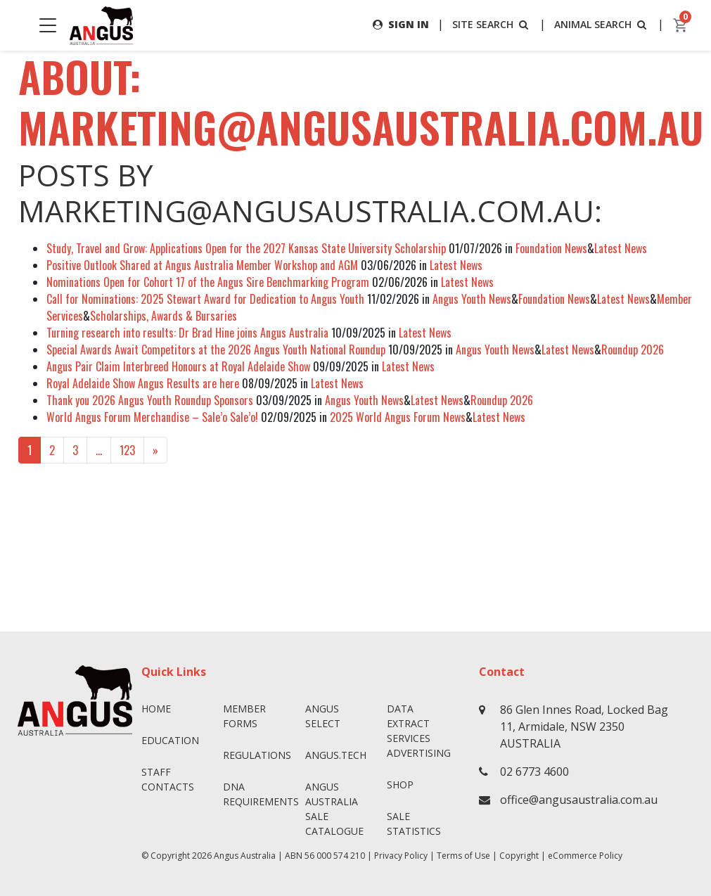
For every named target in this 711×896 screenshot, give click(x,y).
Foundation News (551, 248)
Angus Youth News (472, 298)
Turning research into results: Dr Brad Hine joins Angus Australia (187, 332)
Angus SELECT (322, 716)
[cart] (680, 25)
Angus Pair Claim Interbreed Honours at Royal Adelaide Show (178, 366)
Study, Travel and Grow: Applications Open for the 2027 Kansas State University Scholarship (246, 248)
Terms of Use (463, 856)
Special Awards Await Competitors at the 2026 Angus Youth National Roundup (215, 349)
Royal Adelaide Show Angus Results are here (142, 383)
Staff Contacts (167, 779)
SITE (491, 24)
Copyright (519, 856)
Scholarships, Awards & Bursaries (163, 315)
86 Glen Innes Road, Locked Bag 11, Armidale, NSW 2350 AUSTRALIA (584, 726)
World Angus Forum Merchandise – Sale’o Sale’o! (152, 417)
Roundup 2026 (632, 349)
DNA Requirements (258, 794)
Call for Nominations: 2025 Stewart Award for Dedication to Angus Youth (205, 298)
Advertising (419, 753)
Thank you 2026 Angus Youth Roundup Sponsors (149, 400)
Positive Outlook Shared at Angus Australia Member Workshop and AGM (202, 265)
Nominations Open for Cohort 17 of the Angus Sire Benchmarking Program (207, 282)
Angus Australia (245, 856)
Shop (400, 784)
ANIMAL (601, 24)
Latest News (620, 248)
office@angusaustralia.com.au (579, 799)
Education (170, 740)
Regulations (257, 755)
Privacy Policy (401, 856)
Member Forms (244, 716)
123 (127, 450)
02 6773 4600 (534, 771)
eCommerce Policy (585, 856)
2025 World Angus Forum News (398, 417)
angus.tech (335, 755)
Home (156, 708)
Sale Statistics (414, 823)
